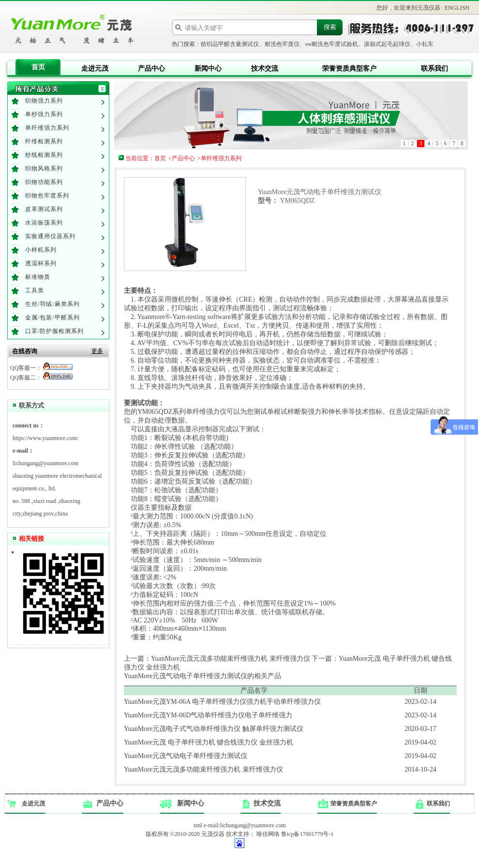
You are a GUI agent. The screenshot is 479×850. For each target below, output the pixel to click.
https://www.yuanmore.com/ (46, 438)
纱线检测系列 (44, 155)
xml (197, 825)
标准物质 (37, 276)
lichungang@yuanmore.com (45, 463)
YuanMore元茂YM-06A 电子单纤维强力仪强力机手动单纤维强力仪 (222, 701)
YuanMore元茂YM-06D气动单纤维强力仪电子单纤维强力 (208, 715)
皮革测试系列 (44, 209)
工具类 (34, 290)
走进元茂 (94, 68)
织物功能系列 (44, 182)
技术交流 (264, 68)
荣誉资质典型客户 (349, 68)
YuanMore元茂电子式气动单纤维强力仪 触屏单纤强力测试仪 (213, 728)
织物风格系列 (44, 168)
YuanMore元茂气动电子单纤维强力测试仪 (185, 755)
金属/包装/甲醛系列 (52, 317)
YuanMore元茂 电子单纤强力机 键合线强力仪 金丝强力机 (208, 742)
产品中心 (151, 68)
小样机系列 (41, 249)
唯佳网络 (268, 834)
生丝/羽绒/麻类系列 (52, 304)
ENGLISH (457, 7)
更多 (97, 351)
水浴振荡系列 (44, 222)
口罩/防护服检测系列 (54, 331)
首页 (38, 67)
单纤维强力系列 (47, 127)
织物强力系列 (44, 100)
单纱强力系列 (44, 114)
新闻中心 (208, 68)
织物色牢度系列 (47, 195)
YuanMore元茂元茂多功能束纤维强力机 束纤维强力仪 (203, 769)
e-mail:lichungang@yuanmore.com (245, 825)
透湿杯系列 (41, 263)
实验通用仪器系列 (50, 236)
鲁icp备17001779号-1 (307, 834)
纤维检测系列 (44, 141)
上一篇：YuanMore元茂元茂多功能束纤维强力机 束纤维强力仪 (217, 658)
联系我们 (434, 68)
